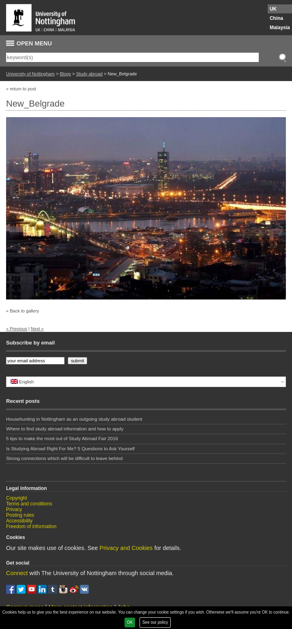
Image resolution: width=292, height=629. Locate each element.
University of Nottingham (30, 73)
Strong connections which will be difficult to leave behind (64, 458)
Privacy (14, 509)
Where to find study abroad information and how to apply (64, 428)
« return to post (21, 88)
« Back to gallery (22, 310)
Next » (37, 328)
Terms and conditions (29, 504)
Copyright (16, 498)
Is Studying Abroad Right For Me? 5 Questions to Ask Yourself (70, 448)
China (276, 18)
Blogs (65, 73)
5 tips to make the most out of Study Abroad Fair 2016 (62, 438)
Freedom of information (31, 526)
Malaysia (280, 27)
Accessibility (19, 521)
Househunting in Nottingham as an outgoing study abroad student (74, 419)
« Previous (16, 328)
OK (130, 622)
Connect (17, 573)
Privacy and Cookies (125, 548)
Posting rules (20, 515)
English (22, 381)
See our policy (155, 622)
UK (273, 9)
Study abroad (89, 73)
